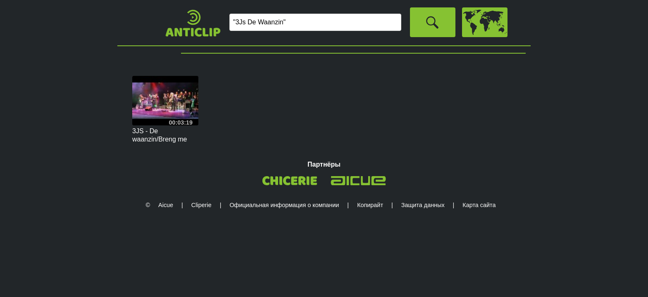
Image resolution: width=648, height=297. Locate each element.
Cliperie (201, 205)
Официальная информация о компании (284, 205)
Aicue (165, 205)
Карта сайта (479, 205)
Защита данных (423, 205)
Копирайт (370, 205)
